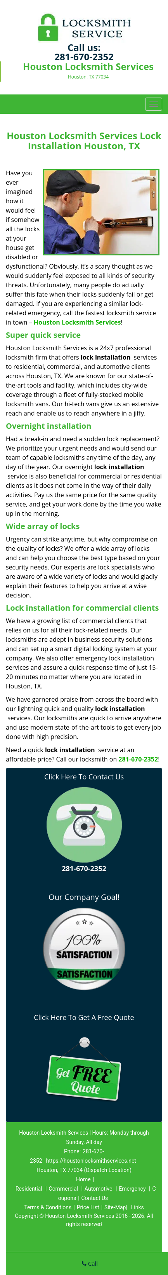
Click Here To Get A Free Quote (84, 1017)
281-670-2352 (84, 56)
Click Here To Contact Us (84, 776)
